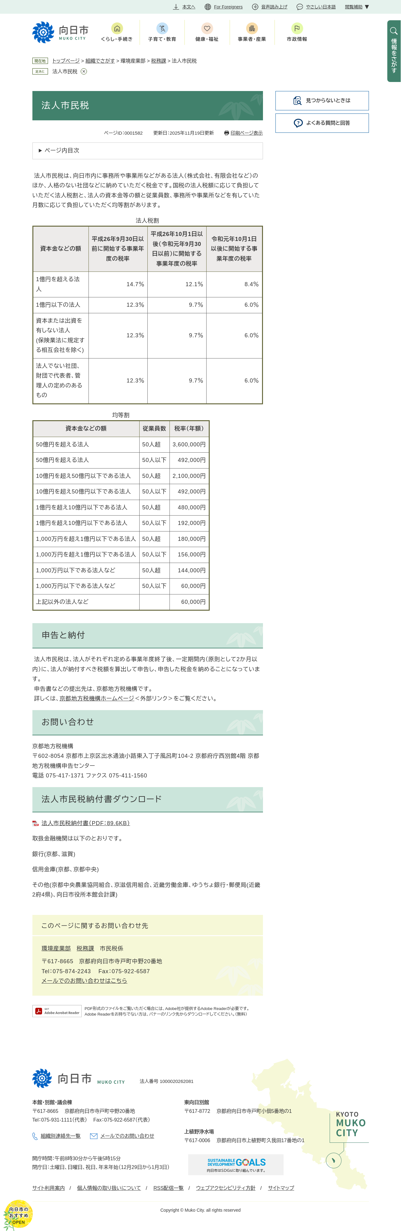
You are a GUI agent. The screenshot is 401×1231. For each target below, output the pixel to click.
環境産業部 (56, 948)
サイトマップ (281, 1188)
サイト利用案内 (48, 1188)
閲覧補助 (354, 6)
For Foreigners (228, 6)
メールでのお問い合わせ (127, 1136)
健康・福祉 (207, 39)
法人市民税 (65, 71)
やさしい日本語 (321, 6)
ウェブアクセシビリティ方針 (225, 1188)
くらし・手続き (117, 39)
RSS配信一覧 (168, 1188)
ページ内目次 (62, 150)
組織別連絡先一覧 (61, 1136)
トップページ (66, 61)
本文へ (188, 6)
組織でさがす (100, 61)
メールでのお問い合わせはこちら (84, 981)
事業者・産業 (252, 39)
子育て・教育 (162, 39)
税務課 (158, 61)
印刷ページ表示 (247, 133)
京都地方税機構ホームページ (97, 698)
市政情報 (297, 39)
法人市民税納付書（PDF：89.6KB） (86, 823)
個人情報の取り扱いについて (109, 1188)
